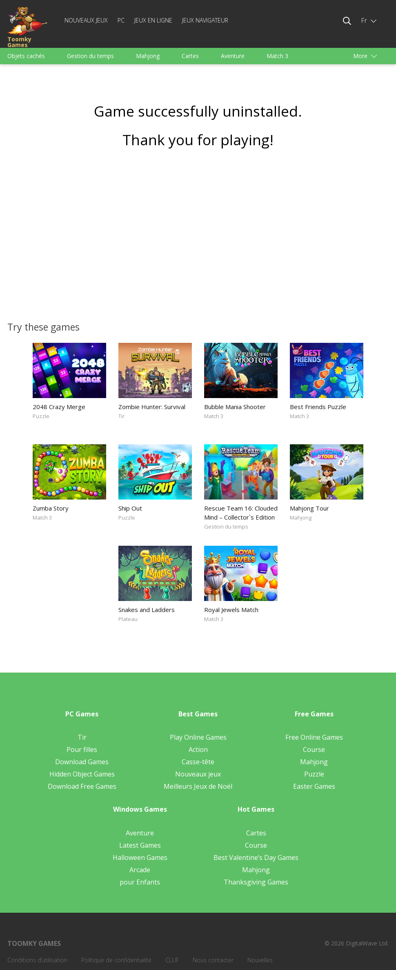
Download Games (82, 761)
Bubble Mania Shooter (235, 407)
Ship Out (130, 508)
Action (198, 749)
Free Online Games (314, 737)
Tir (121, 416)
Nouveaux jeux (86, 20)
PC (121, 20)
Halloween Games (140, 857)
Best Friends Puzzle (318, 407)
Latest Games (140, 845)
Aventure (233, 56)
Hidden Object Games (82, 774)
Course (314, 749)
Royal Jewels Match (231, 609)
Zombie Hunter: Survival (151, 407)
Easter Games (314, 786)
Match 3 (277, 56)
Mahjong (148, 56)
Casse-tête (198, 761)
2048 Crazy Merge (59, 407)
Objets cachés (26, 56)
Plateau (128, 619)
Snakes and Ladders (146, 609)
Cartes (190, 56)
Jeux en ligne (153, 20)
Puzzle (41, 416)
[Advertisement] (198, 232)
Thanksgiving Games (256, 882)
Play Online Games (198, 737)
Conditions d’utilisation (37, 960)
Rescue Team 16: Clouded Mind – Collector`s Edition (241, 512)
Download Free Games (82, 786)
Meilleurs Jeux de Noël (198, 786)
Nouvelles (260, 960)
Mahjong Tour (309, 508)
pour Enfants (140, 882)
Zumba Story (51, 508)
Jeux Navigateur (205, 20)
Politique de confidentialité (116, 960)
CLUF (172, 960)
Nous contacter (213, 960)
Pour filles (82, 749)
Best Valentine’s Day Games (256, 857)
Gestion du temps (90, 56)
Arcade (139, 869)
